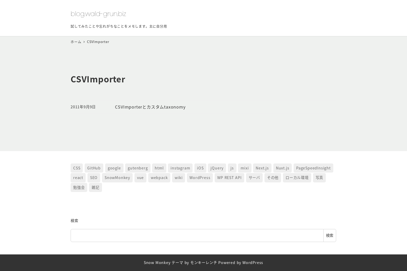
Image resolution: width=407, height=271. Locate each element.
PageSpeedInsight (313, 167)
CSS (76, 167)
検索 (74, 220)
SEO (94, 177)
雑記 (95, 187)
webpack (159, 177)
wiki (178, 177)
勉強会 (79, 187)
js (232, 167)
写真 (319, 177)
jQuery (217, 167)
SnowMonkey (117, 177)
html (159, 167)
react (78, 177)
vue (140, 177)
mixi (245, 167)
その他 (273, 177)
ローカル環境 (297, 177)
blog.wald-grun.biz (98, 13)
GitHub (94, 167)
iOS (200, 167)
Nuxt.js (282, 167)
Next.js (262, 167)
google (114, 167)
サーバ (254, 177)
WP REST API (229, 177)
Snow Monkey (157, 262)
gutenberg (138, 167)
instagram (180, 167)
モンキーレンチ (203, 262)
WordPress (199, 177)
